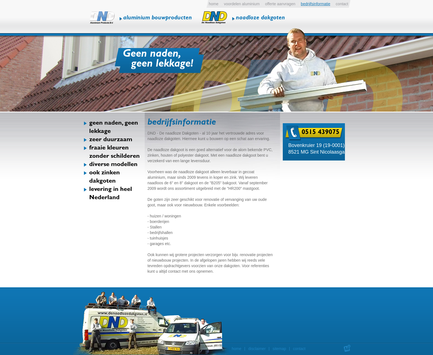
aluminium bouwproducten (157, 18)
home (236, 348)
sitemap (279, 348)
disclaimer (257, 348)
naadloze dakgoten (260, 18)
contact (299, 348)
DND (102, 17)
